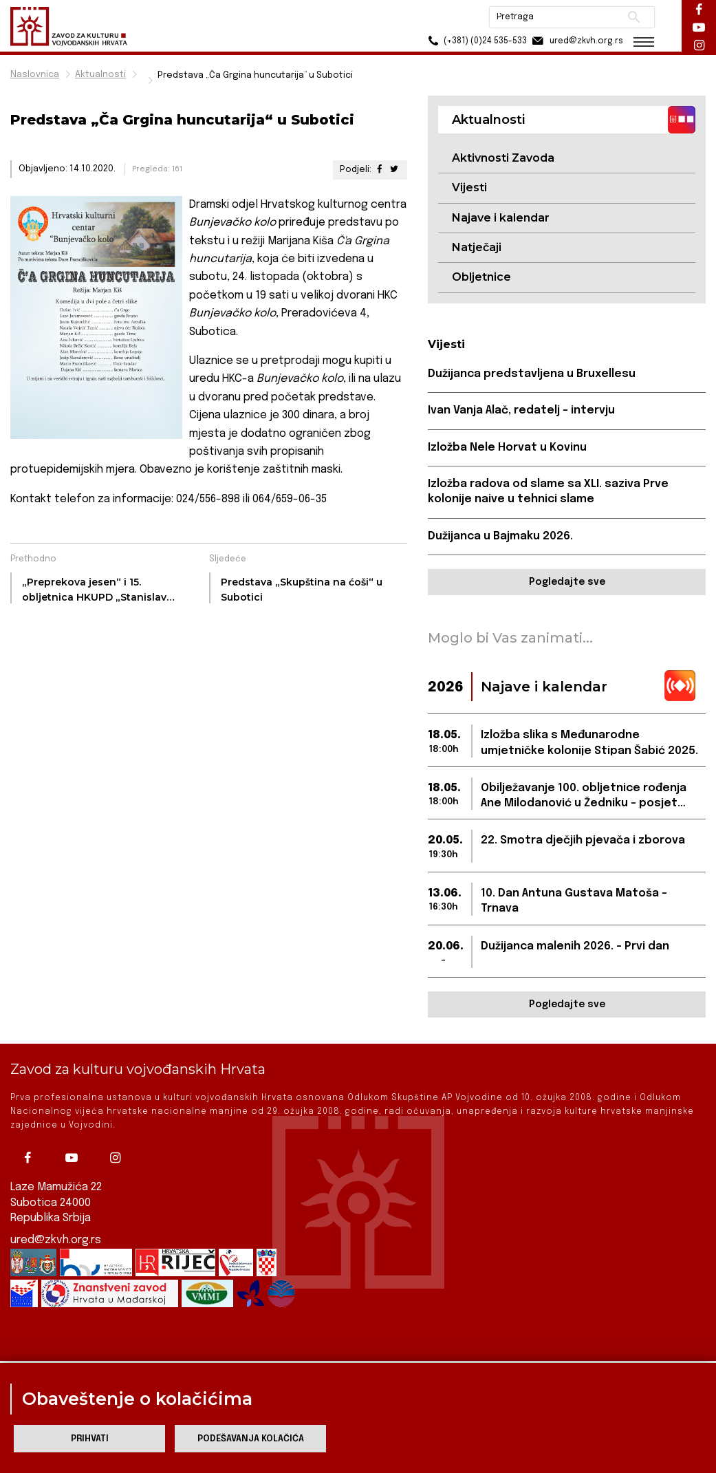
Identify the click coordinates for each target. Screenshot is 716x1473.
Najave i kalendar (501, 217)
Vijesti (469, 187)
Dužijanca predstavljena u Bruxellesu (532, 374)
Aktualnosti (100, 74)
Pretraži (634, 17)
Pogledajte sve (567, 582)
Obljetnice (481, 276)
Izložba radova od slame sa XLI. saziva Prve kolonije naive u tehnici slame (548, 491)
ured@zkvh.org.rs (55, 1228)
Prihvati (90, 1438)
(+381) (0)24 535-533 (475, 40)
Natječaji (476, 247)
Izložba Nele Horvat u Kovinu (507, 447)
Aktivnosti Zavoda (503, 157)
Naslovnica (34, 74)
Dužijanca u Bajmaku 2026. (500, 536)
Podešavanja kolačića (250, 1438)
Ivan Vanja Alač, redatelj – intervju (521, 410)
